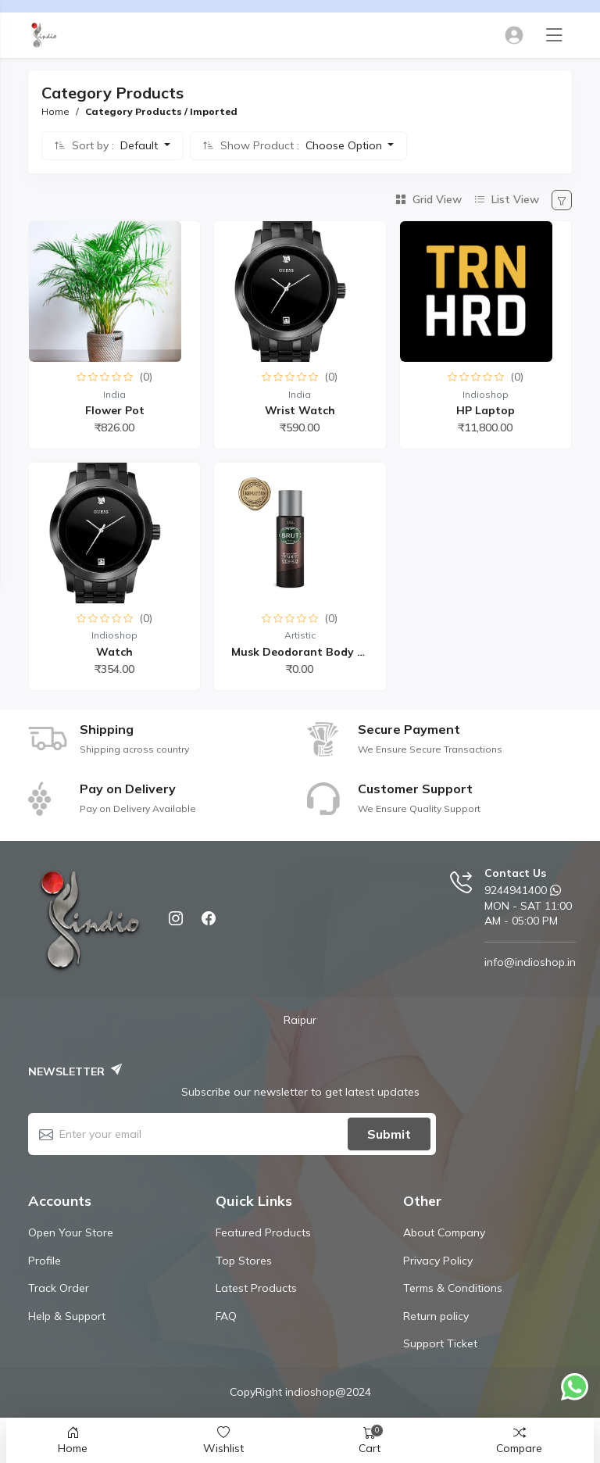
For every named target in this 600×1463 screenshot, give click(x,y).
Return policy (436, 1316)
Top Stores (244, 1261)
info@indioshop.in (530, 962)
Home (55, 111)
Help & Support (66, 1316)
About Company (444, 1232)
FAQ (226, 1316)
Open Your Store (70, 1232)
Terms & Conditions (452, 1288)
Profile (44, 1261)
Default (140, 145)
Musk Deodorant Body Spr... (308, 652)
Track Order (58, 1288)
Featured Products (263, 1232)
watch (114, 652)
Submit (389, 1134)
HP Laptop (485, 410)
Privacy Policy (438, 1261)
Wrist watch (300, 410)
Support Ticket (440, 1343)
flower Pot (115, 410)
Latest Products (256, 1288)
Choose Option (345, 145)
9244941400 (515, 890)
